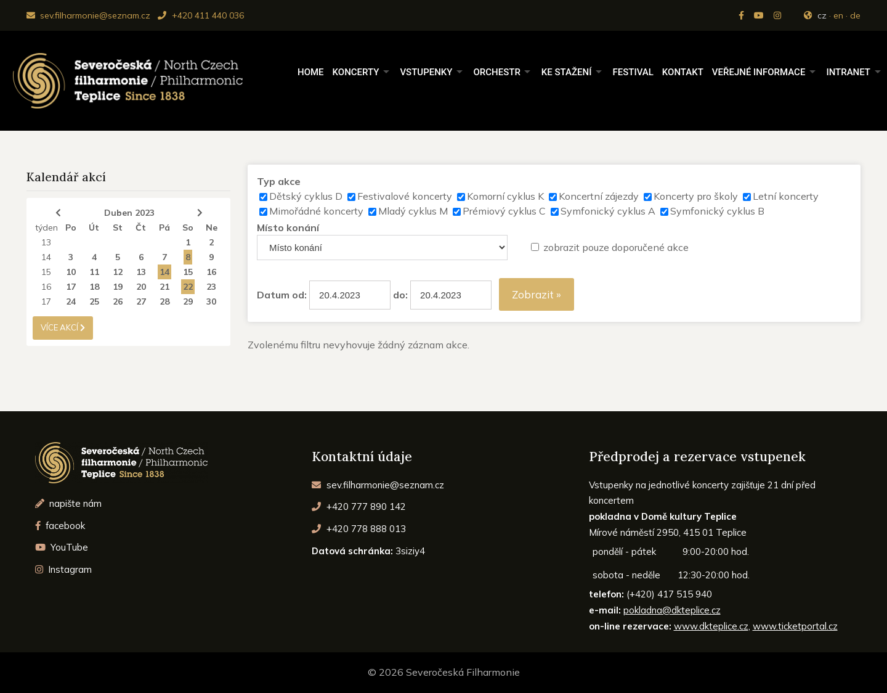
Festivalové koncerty (404, 196)
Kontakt (682, 72)
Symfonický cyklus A (608, 211)
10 (71, 271)
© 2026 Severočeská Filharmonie (444, 672)
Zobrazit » (536, 294)
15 (46, 271)
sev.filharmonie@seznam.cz (88, 15)
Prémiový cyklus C (504, 211)
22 (188, 286)
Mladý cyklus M (413, 211)
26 (118, 301)
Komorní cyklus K (505, 196)
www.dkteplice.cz (711, 626)
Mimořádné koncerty (316, 211)
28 (164, 301)
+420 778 (359, 529)
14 (46, 257)
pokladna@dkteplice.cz (672, 610)
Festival (632, 72)
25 (94, 301)
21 (164, 286)
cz (822, 15)
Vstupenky (426, 72)
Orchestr (496, 72)
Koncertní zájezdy (599, 196)
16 (211, 271)
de (855, 15)
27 (141, 301)
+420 (359, 506)
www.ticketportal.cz (795, 626)
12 (118, 271)
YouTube (62, 547)
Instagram (63, 569)
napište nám (68, 503)
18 (94, 286)
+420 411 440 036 (200, 15)
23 (211, 286)
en (838, 15)
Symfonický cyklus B (717, 211)
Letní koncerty (786, 196)
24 (71, 301)
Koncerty (356, 72)
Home (311, 72)
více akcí (63, 327)
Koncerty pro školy (696, 196)
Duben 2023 (129, 212)
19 (118, 286)
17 (71, 286)
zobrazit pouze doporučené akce (616, 247)
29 (188, 301)
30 (211, 301)
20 (141, 286)
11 (94, 271)
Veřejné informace (759, 72)
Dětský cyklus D (305, 196)
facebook (60, 525)
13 (46, 242)
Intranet (848, 72)
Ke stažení (566, 72)
